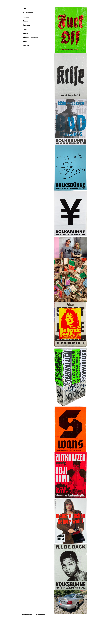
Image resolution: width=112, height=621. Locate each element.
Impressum (40, 614)
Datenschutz (26, 614)
